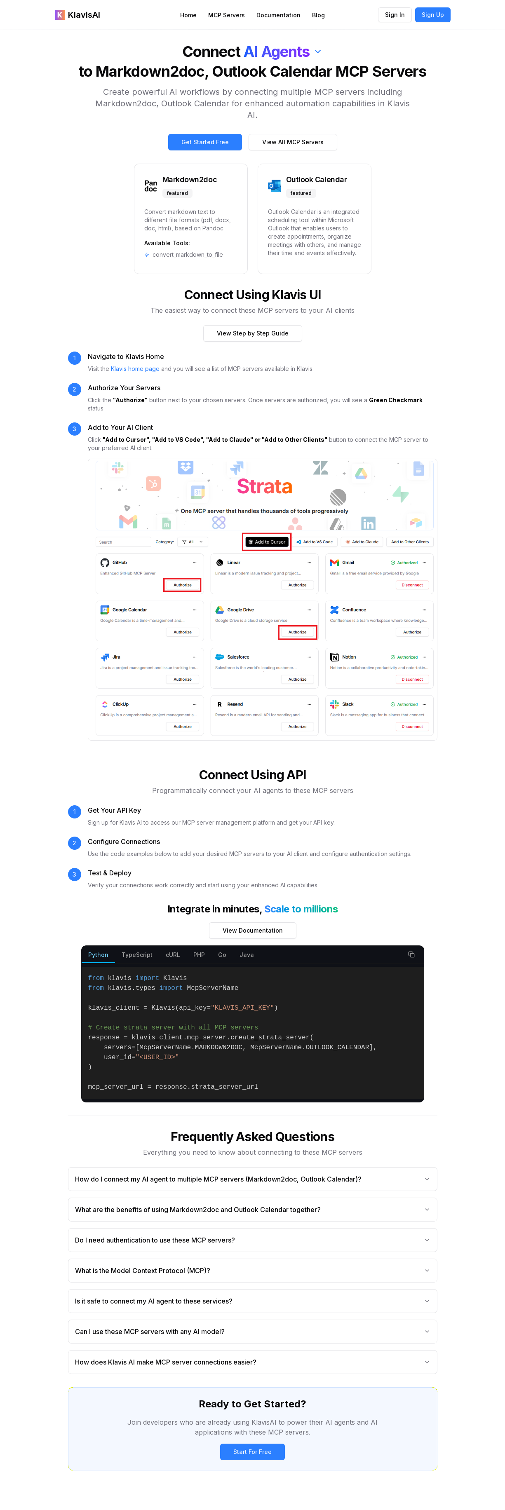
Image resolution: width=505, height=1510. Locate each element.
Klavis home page (135, 368)
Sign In (395, 14)
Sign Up (433, 14)
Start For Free (252, 1451)
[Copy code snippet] (411, 954)
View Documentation (253, 930)
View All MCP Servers (293, 141)
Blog (318, 15)
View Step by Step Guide (253, 333)
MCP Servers (226, 15)
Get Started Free (205, 141)
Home (188, 15)
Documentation (278, 15)
